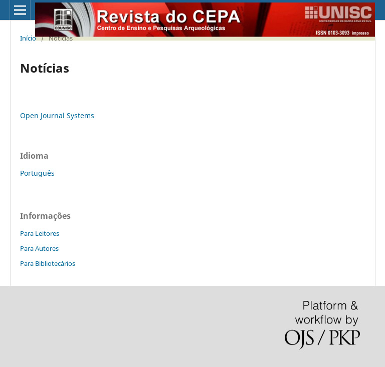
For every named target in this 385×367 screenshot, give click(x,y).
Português (37, 173)
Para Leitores (39, 233)
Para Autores (39, 248)
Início (28, 38)
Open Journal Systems (57, 115)
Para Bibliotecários (47, 263)
